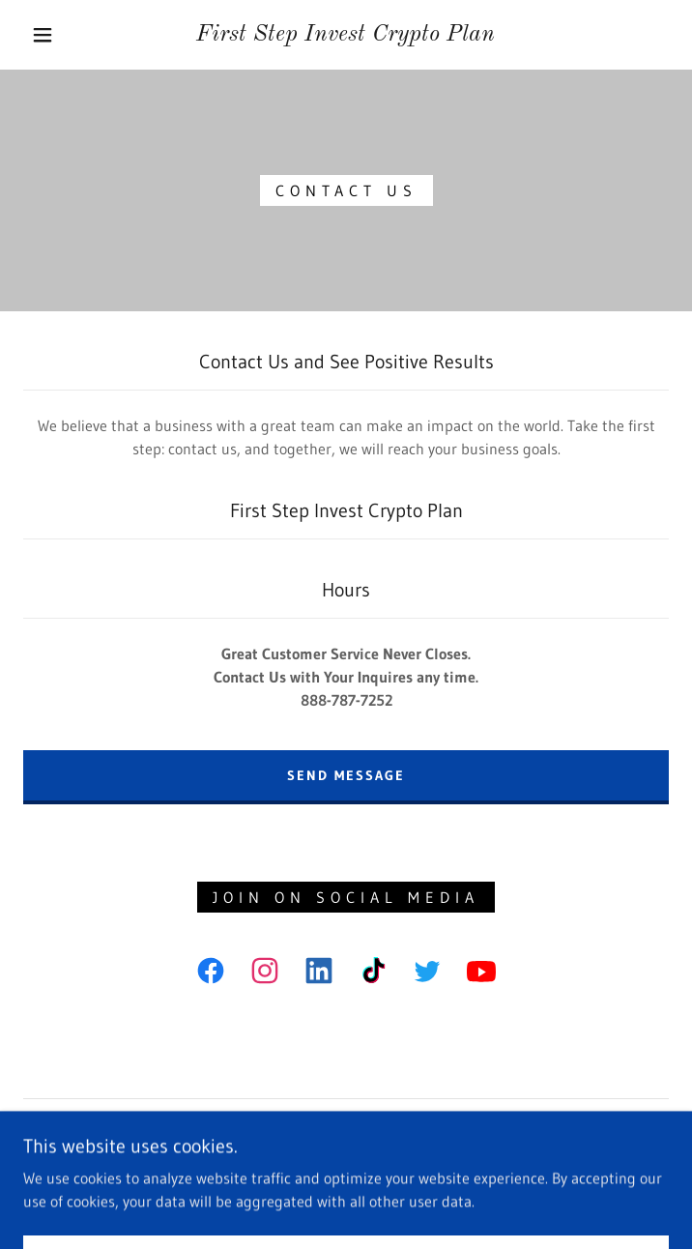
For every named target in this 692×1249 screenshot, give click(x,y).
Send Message (346, 775)
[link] (346, 35)
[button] (55, 34)
